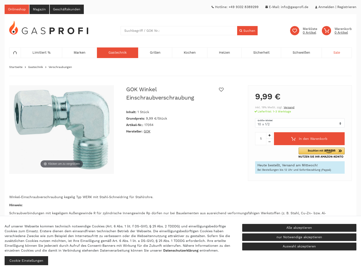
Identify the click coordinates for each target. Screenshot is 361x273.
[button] (323, 153)
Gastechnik (35, 67)
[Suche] (247, 30)
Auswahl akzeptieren (299, 246)
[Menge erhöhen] (269, 135)
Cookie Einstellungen (26, 260)
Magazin (39, 9)
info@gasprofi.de (294, 7)
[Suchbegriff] (179, 30)
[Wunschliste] (303, 30)
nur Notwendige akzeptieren (299, 237)
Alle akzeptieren (299, 227)
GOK (147, 131)
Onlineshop (17, 9)
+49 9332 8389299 (244, 7)
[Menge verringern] (269, 142)
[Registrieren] (346, 7)
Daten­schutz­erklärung (180, 250)
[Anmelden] (326, 7)
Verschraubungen (60, 67)
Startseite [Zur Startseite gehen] (16, 67)
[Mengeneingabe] (260, 138)
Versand (289, 107)
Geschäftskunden (67, 9)
